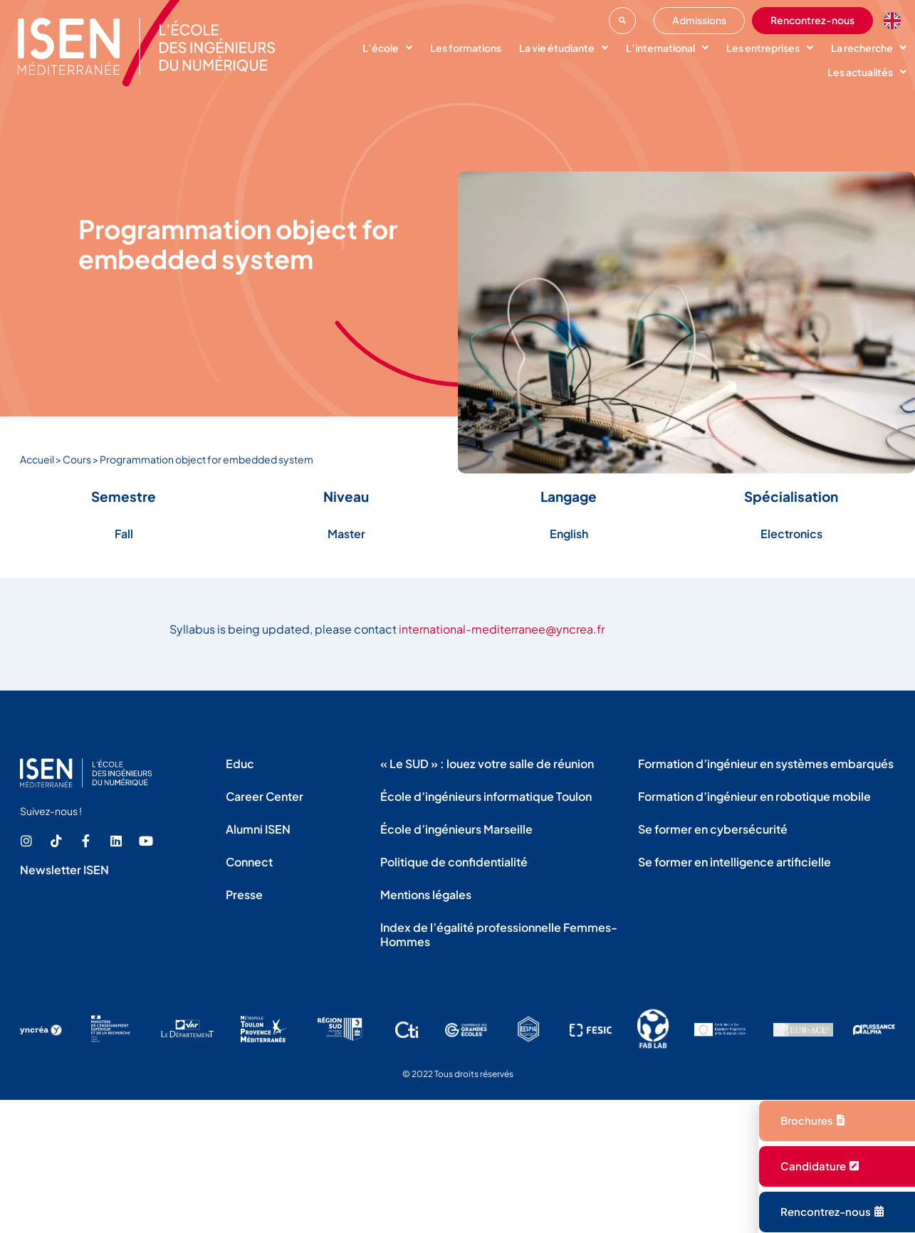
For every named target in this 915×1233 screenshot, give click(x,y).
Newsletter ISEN (64, 869)
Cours (77, 459)
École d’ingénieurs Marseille (456, 829)
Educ (240, 763)
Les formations (465, 47)
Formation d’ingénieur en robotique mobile (754, 796)
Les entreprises (769, 48)
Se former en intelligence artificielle (734, 861)
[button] (622, 20)
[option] (896, 20)
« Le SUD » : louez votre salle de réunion (487, 763)
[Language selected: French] (896, 21)
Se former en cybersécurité (713, 829)
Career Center (264, 796)
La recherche (868, 48)
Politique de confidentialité (454, 861)
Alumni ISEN (258, 829)
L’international (667, 48)
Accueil (37, 459)
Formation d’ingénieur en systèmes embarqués (766, 763)
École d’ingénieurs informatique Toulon (486, 796)
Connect (249, 861)
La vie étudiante (563, 48)
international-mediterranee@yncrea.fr (502, 628)
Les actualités (866, 72)
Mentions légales (425, 894)
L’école (387, 48)
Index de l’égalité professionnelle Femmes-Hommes (498, 934)
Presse (244, 894)
